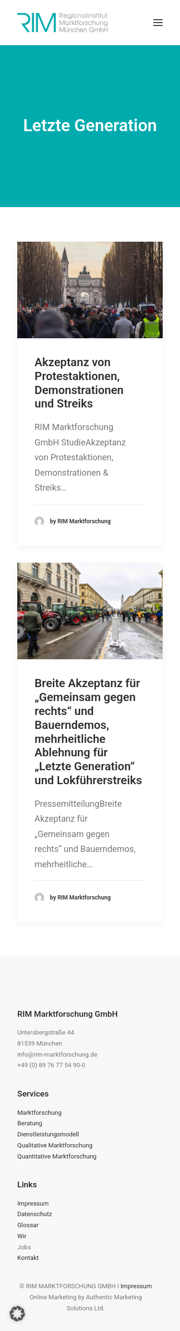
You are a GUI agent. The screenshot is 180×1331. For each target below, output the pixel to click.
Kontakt (28, 1257)
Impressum (32, 1203)
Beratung (29, 1123)
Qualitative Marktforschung (55, 1145)
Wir (21, 1236)
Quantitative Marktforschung (56, 1156)
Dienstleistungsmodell (48, 1134)
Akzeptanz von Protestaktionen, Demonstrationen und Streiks (79, 383)
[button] (158, 22)
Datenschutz (34, 1214)
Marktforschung (39, 1112)
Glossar (27, 1225)
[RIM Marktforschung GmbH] (62, 22)
